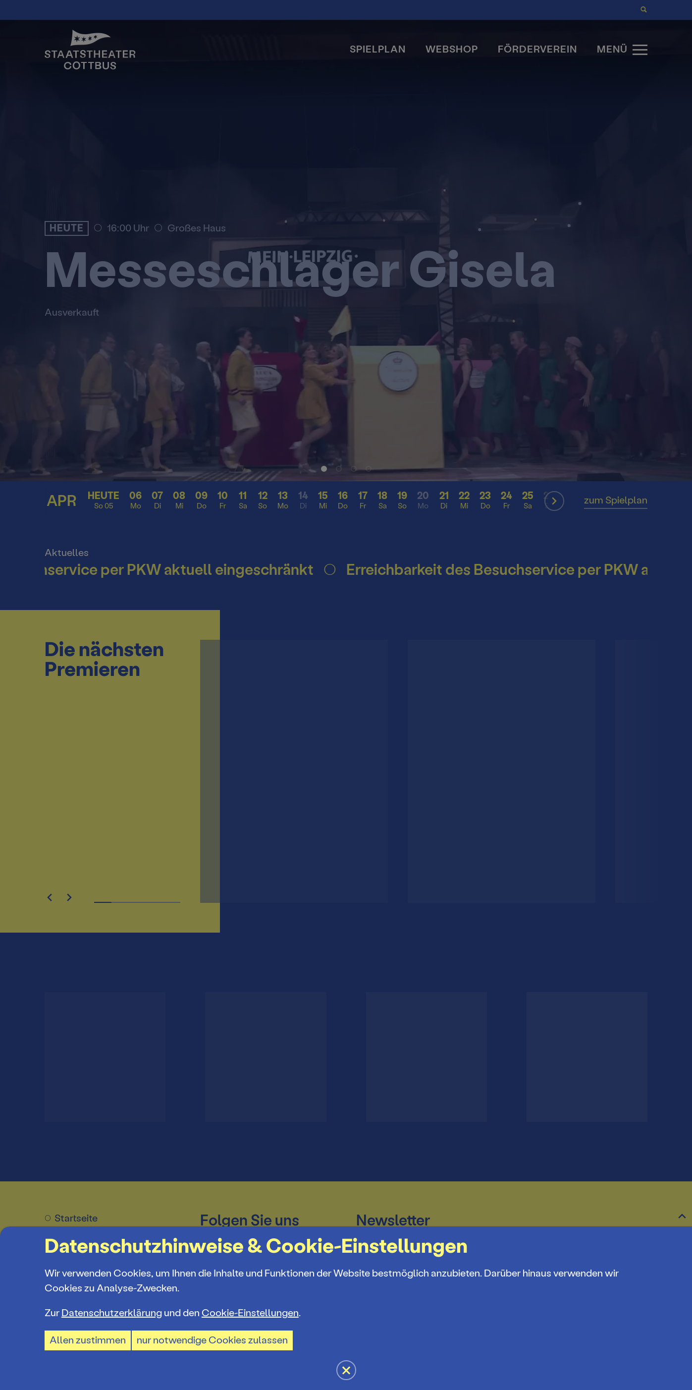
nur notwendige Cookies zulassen (212, 1340)
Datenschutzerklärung (111, 1313)
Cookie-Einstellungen (250, 1313)
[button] (346, 695)
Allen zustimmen (88, 1340)
